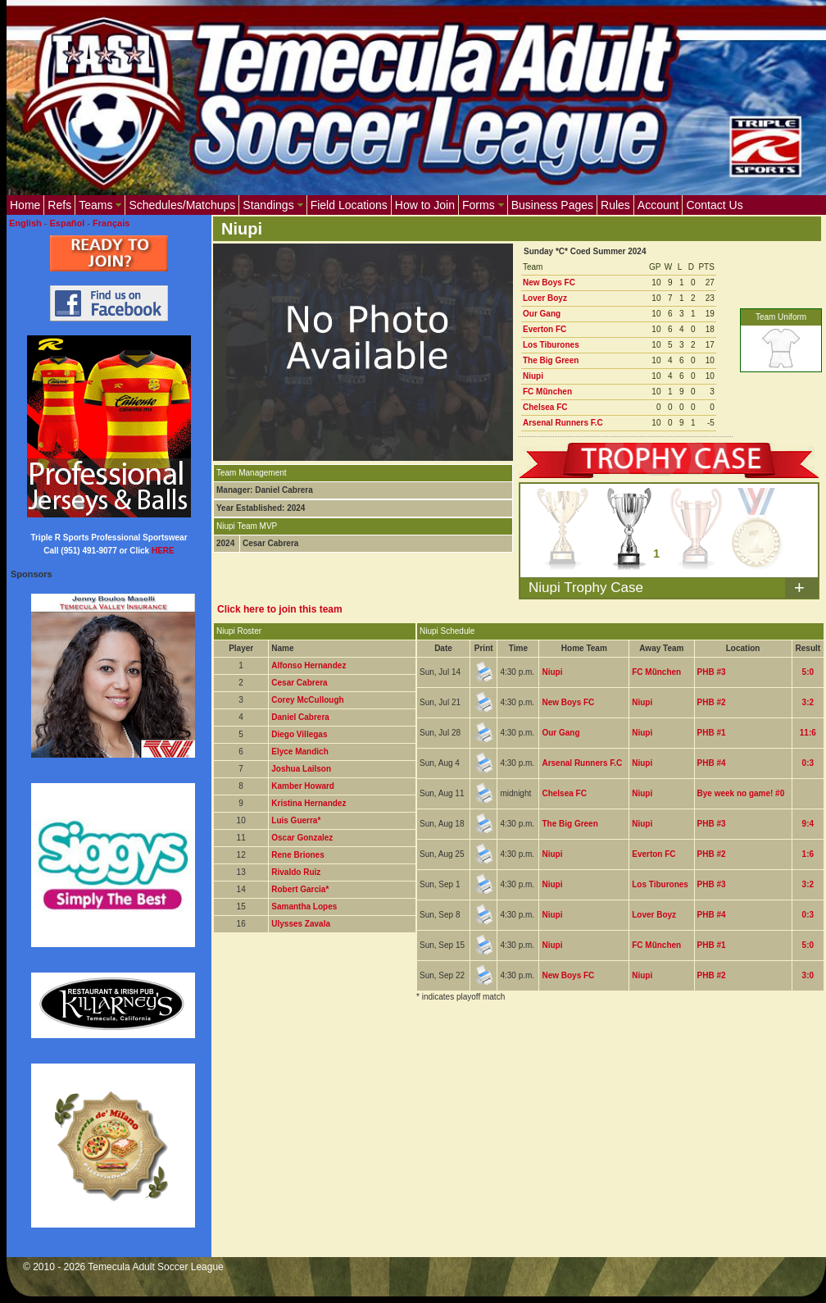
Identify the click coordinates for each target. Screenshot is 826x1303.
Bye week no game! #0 (741, 793)
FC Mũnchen (547, 391)
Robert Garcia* (300, 889)
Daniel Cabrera (300, 717)
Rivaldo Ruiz (295, 872)
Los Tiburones (551, 344)
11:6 (808, 732)
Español (67, 223)
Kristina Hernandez (308, 803)
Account (658, 205)
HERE (163, 550)
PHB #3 (711, 672)
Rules (615, 205)
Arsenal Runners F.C (563, 422)
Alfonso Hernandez (308, 665)
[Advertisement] (297, 1108)
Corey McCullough (307, 699)
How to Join (425, 205)
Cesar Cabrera (299, 682)
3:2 (808, 702)
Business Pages (552, 205)
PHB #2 (711, 702)
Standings (272, 205)
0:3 (808, 763)
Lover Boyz (545, 298)
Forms (483, 205)
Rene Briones (297, 854)
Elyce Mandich (299, 751)
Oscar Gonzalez (302, 837)
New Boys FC (549, 282)
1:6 (808, 854)
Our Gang (541, 313)
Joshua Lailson (301, 768)
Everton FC (544, 329)
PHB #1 (711, 732)
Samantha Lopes (304, 906)
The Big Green (551, 360)
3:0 (808, 975)
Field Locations (349, 205)
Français (111, 223)
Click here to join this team (280, 609)
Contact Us (714, 205)
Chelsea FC (545, 407)
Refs (59, 205)
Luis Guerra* (295, 820)
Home (25, 205)
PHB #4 (711, 763)
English (25, 223)
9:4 (808, 823)
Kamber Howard (302, 785)
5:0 (808, 672)
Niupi (533, 375)
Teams (100, 205)
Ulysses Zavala (300, 923)
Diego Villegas (299, 734)
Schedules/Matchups (182, 205)
